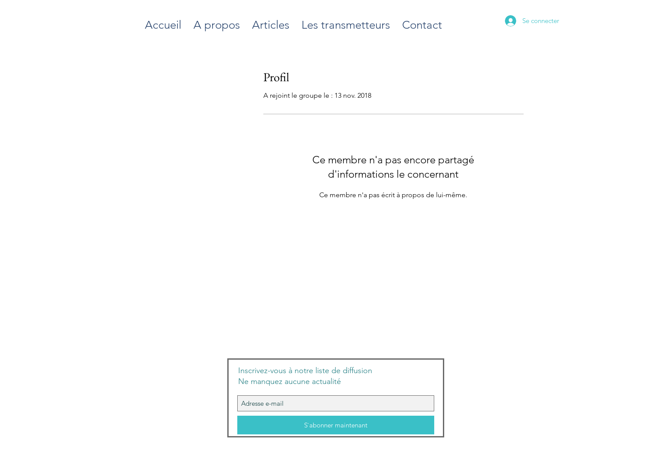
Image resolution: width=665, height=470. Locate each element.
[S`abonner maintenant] (335, 425)
